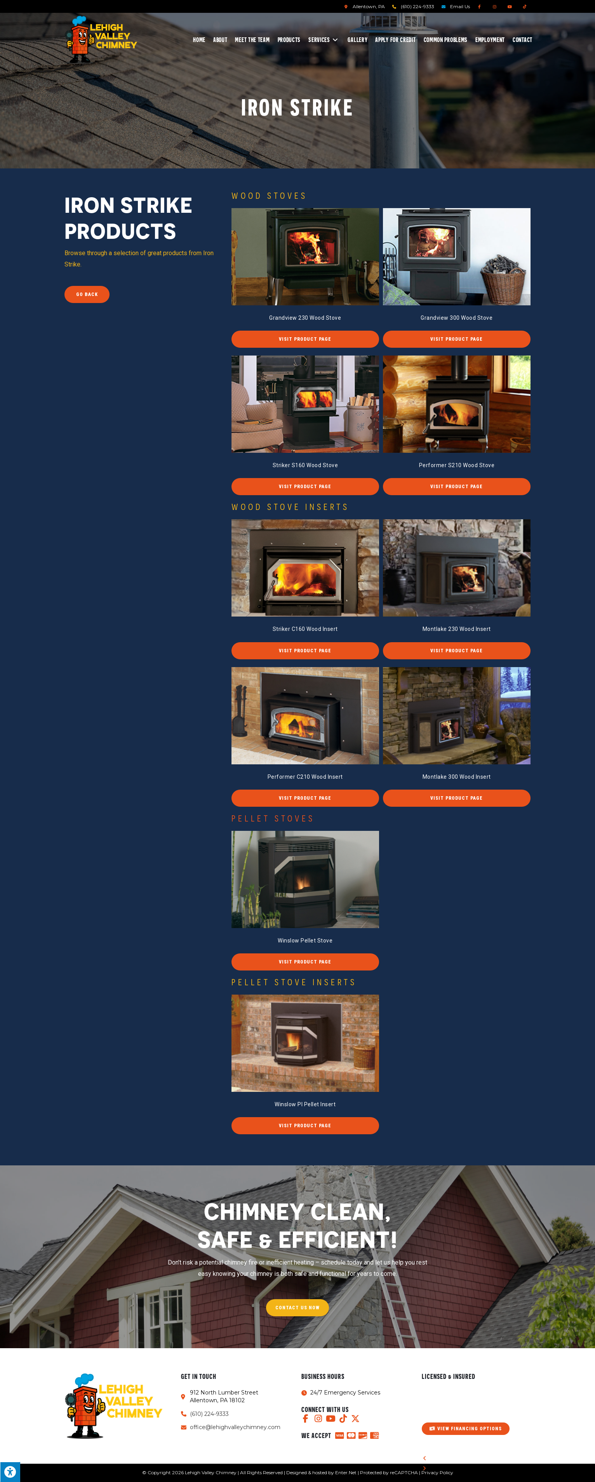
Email (460, 6)
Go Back (87, 294)
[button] (305, 339)
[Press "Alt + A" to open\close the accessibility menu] (10, 1472)
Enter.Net (346, 1472)
